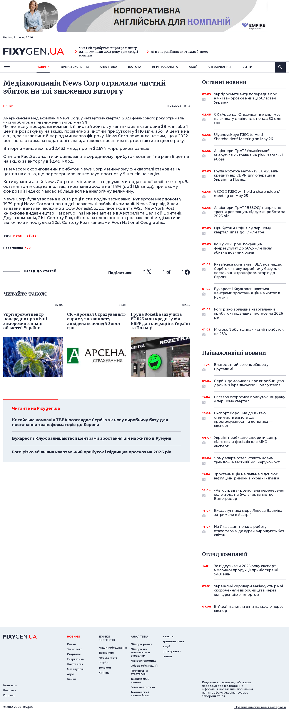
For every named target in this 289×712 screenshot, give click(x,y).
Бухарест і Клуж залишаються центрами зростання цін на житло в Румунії (91, 438)
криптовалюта (165, 66)
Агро (70, 674)
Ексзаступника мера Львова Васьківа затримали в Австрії (248, 513)
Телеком (105, 667)
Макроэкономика (143, 660)
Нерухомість (108, 657)
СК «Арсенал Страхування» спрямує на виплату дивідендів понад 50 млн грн (247, 118)
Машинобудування (113, 647)
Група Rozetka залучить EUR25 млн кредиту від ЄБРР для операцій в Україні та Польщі (246, 175)
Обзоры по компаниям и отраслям (140, 652)
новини (43, 66)
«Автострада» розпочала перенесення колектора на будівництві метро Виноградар (250, 494)
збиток (32, 235)
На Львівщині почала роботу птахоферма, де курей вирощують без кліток (249, 531)
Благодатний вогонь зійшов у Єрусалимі (244, 367)
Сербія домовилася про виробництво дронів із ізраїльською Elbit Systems (249, 383)
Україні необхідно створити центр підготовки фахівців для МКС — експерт (245, 442)
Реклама (9, 690)
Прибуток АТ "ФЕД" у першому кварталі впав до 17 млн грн (244, 230)
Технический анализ (140, 680)
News (17, 235)
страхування (219, 66)
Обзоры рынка (141, 644)
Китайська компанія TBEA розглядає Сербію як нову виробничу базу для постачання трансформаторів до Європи (90, 422)
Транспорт (106, 652)
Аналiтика (108, 66)
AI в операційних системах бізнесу (178, 52)
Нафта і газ (75, 664)
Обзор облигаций (144, 665)
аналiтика (139, 636)
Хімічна (104, 672)
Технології (74, 649)
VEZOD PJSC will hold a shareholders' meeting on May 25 (247, 194)
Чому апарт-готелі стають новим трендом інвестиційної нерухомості (247, 460)
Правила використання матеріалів (260, 707)
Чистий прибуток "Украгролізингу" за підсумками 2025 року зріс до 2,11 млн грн (106, 51)
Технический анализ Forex (140, 694)
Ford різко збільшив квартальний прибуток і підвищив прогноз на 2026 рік (91, 452)
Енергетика (75, 659)
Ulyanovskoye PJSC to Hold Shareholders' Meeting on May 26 (244, 137)
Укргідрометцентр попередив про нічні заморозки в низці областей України (245, 98)
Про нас (9, 695)
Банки (71, 679)
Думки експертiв (74, 66)
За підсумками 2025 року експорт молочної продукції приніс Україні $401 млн (246, 570)
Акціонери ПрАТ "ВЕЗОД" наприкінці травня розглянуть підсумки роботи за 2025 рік (249, 212)
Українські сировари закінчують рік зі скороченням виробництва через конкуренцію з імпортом (248, 590)
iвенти (247, 66)
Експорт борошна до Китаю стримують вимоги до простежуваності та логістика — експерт (244, 419)
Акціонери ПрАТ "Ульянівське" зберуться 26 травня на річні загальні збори (248, 155)
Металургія (75, 669)
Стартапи (74, 654)
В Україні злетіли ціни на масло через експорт (249, 609)
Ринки (8, 105)
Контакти (10, 685)
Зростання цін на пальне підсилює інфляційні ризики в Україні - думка (246, 476)
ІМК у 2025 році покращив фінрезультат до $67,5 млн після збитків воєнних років (244, 248)
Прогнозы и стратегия (139, 672)
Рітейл (104, 662)
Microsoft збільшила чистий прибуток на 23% (249, 331)
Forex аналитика (143, 687)
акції (193, 66)
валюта (134, 66)
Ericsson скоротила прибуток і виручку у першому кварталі (249, 399)
